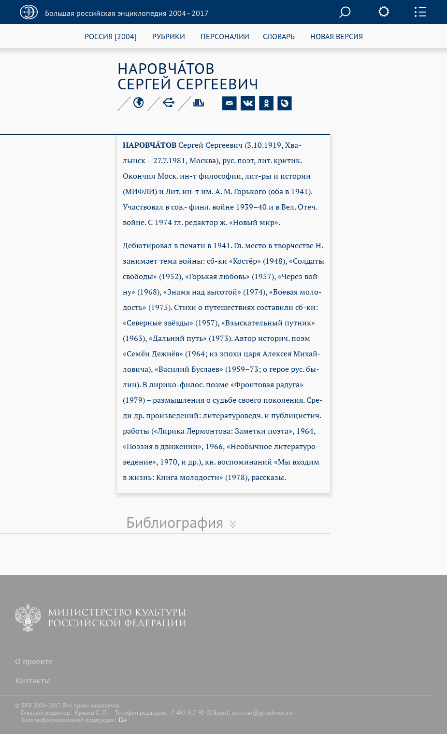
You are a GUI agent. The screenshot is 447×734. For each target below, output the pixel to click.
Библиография (174, 522)
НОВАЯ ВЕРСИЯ (336, 36)
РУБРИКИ (168, 36)
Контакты (32, 680)
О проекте (33, 661)
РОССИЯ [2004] (111, 36)
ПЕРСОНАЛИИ (225, 36)
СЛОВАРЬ (279, 36)
